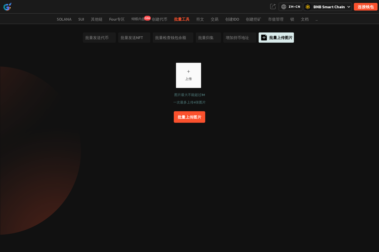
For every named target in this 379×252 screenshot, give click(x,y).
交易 (215, 19)
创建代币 (159, 19)
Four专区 (117, 19)
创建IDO (232, 19)
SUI (81, 19)
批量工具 (182, 19)
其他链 (96, 19)
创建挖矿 (253, 19)
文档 (305, 19)
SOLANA (64, 19)
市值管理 (276, 19)
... (316, 19)
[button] (188, 75)
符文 (200, 19)
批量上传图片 (190, 117)
